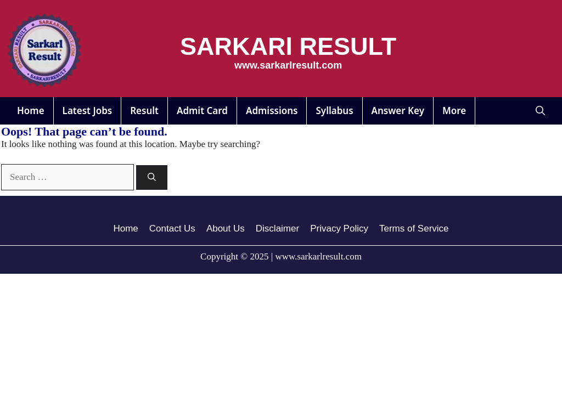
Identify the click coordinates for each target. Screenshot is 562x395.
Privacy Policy (339, 228)
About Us (225, 228)
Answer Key (398, 110)
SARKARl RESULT (288, 46)
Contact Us (172, 228)
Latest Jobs (88, 110)
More (454, 110)
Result (144, 110)
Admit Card (202, 110)
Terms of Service (414, 228)
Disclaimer (277, 228)
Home (30, 110)
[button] (540, 111)
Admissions (272, 110)
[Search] (151, 177)
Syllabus (334, 110)
